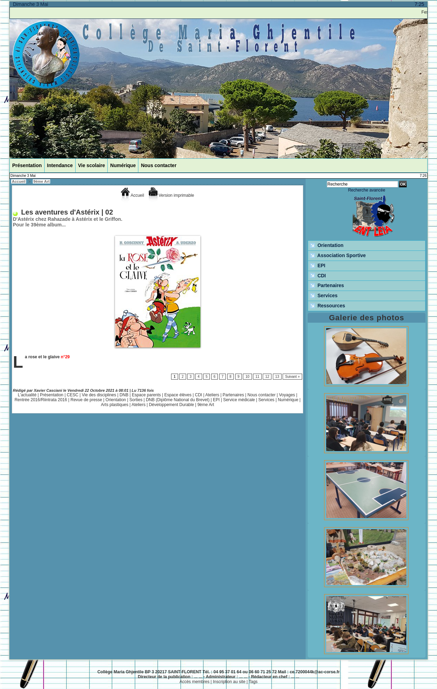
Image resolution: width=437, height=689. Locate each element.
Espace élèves (177, 394)
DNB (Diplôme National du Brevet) (177, 399)
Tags (253, 681)
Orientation (116, 399)
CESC (72, 394)
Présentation (27, 165)
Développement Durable (171, 404)
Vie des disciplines (99, 394)
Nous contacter (158, 165)
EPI (216, 399)
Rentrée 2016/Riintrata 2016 (41, 399)
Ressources (327, 306)
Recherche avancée (366, 190)
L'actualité (27, 394)
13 (277, 377)
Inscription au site (229, 681)
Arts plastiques (115, 404)
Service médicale (239, 399)
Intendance (60, 165)
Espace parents (146, 394)
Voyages (287, 394)
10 (247, 377)
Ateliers (212, 394)
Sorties (135, 399)
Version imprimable (171, 195)
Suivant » (292, 377)
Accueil (18, 181)
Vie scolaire (91, 165)
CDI (198, 394)
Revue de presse (86, 399)
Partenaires (233, 394)
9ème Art (41, 181)
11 (257, 377)
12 (267, 377)
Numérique (123, 165)
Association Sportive (338, 256)
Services (266, 399)
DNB (124, 394)
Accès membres (194, 681)
